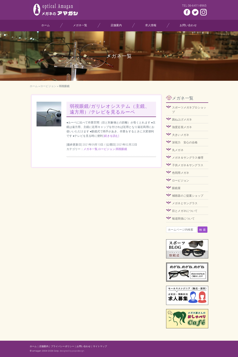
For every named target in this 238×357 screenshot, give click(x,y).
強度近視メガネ (182, 127)
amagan (36, 350)
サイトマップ (100, 346)
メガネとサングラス (185, 203)
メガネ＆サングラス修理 (187, 157)
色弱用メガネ (180, 172)
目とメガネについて (185, 210)
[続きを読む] (111, 135)
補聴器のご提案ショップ (187, 195)
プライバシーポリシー (62, 346)
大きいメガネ (180, 134)
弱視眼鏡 (121, 149)
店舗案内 (116, 25)
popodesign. (78, 350)
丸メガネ (177, 150)
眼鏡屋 (176, 188)
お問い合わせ (188, 25)
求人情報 (151, 25)
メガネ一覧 (80, 25)
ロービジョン (48, 86)
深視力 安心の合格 (185, 142)
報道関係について (183, 218)
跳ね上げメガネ (182, 119)
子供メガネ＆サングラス (187, 165)
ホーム (45, 25)
